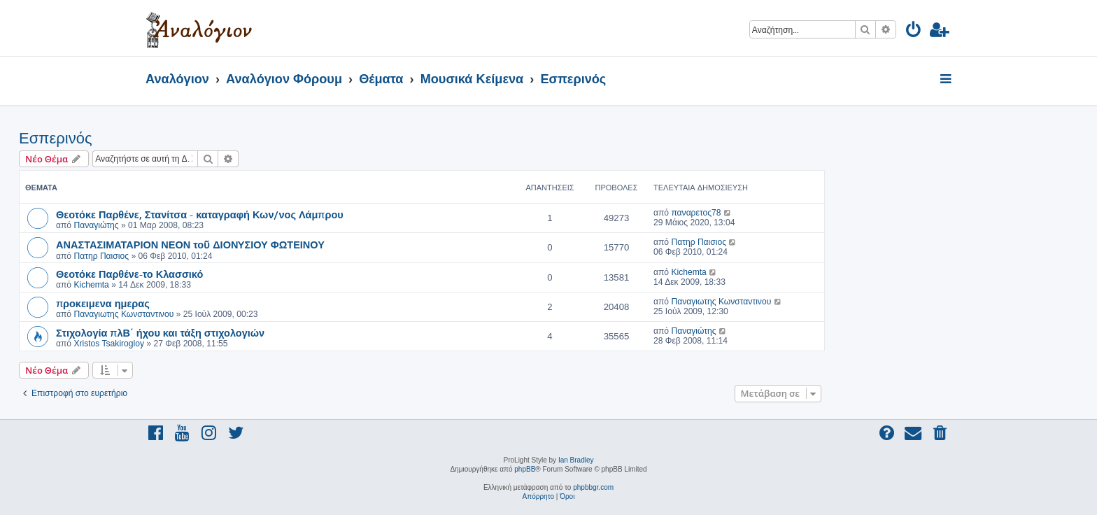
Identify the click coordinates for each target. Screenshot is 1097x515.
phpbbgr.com (593, 487)
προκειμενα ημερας (103, 303)
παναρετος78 (696, 213)
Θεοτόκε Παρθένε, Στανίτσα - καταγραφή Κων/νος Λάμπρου (200, 214)
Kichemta (90, 285)
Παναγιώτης (95, 225)
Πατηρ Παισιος (101, 256)
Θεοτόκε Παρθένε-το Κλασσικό (129, 273)
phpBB (524, 469)
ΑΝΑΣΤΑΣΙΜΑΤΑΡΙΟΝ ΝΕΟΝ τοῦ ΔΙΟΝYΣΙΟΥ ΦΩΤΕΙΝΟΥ (190, 244)
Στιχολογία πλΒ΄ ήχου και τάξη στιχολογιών (160, 332)
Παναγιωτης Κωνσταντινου (123, 314)
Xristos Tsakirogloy (108, 343)
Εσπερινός (55, 138)
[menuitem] (914, 32)
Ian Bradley (576, 460)
